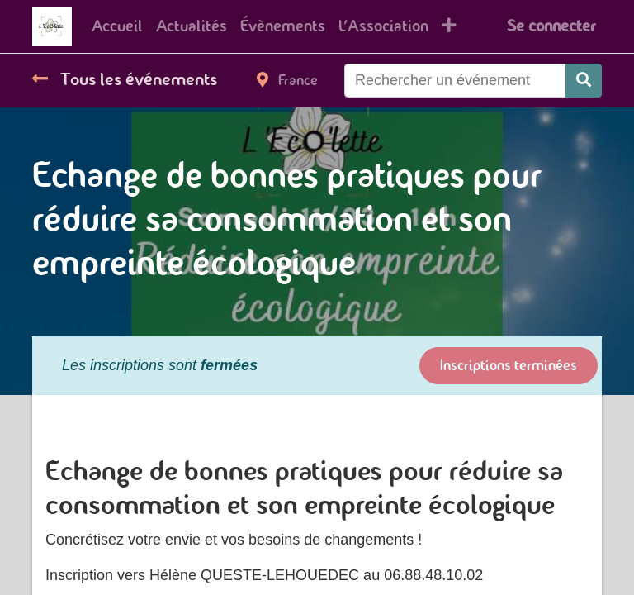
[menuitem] (117, 26)
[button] (449, 26)
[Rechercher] (583, 81)
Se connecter (551, 26)
